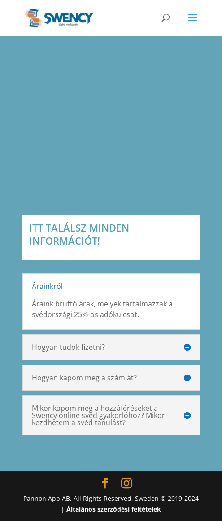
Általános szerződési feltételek (113, 509)
